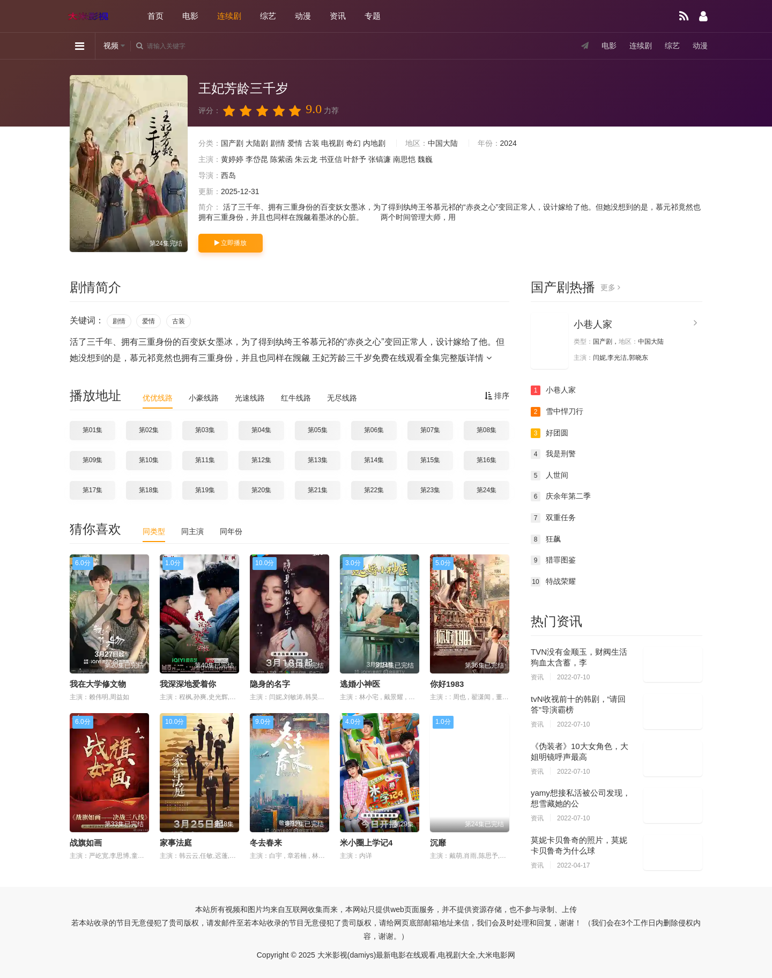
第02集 (149, 430)
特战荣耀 (553, 582)
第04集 (261, 430)
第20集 (261, 490)
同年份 (231, 531)
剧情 (277, 143)
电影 (190, 15)
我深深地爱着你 (188, 683)
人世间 (549, 475)
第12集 (261, 460)
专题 (373, 15)
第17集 (92, 490)
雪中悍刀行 (557, 412)
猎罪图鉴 (553, 560)
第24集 (486, 490)
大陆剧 (257, 143)
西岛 (228, 175)
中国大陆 (443, 143)
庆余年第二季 (561, 496)
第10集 (149, 460)
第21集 (318, 490)
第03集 (205, 430)
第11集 (205, 460)
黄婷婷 (232, 159)
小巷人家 (593, 324)
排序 (497, 395)
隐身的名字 (270, 683)
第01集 (92, 430)
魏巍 (425, 159)
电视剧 (332, 143)
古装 (312, 143)
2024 (508, 143)
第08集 (486, 430)
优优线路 (158, 398)
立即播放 (230, 243)
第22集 (374, 490)
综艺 (268, 15)
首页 (155, 15)
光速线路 (250, 398)
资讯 (338, 15)
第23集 (430, 490)
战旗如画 (86, 842)
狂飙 (546, 539)
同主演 (192, 531)
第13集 (318, 460)
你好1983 (447, 683)
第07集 (430, 430)
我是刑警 (553, 454)
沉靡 (438, 842)
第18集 (149, 490)
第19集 (205, 490)
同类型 (154, 531)
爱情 (294, 143)
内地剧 (374, 143)
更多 (610, 287)
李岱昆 (257, 159)
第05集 (318, 430)
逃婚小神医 (360, 683)
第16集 (486, 460)
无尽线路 (342, 398)
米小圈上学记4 (366, 842)
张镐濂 (379, 159)
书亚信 (331, 159)
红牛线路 (296, 398)
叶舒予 (355, 159)
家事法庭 (176, 842)
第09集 (92, 460)
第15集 (430, 460)
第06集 (374, 430)
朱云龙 (306, 159)
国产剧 (232, 143)
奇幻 (353, 143)
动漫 (303, 15)
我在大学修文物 (98, 683)
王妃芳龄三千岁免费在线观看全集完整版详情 (401, 357)
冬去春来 (266, 842)
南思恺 (404, 159)
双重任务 (553, 518)
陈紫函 (281, 159)
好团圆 (549, 433)
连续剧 (229, 15)
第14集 (374, 460)
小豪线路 (204, 398)
